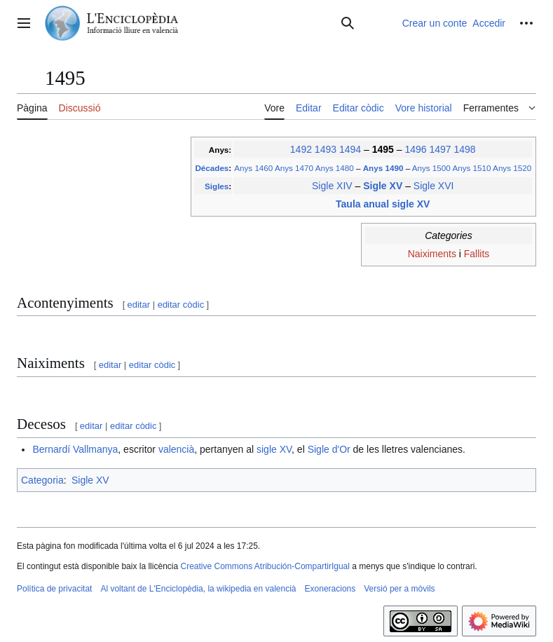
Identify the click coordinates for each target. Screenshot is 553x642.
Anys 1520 (512, 167)
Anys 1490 (384, 167)
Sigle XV (384, 185)
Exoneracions (330, 589)
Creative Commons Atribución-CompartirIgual (264, 566)
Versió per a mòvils (399, 589)
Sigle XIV (332, 185)
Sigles (216, 186)
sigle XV (274, 449)
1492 (301, 149)
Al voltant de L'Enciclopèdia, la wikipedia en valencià (198, 589)
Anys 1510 (471, 167)
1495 (384, 149)
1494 (350, 149)
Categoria (42, 480)
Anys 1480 (334, 167)
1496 (415, 149)
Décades (211, 167)
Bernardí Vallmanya (75, 449)
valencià (176, 449)
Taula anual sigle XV (383, 204)
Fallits (477, 253)
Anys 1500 (431, 167)
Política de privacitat (54, 589)
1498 (464, 149)
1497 (440, 149)
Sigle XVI (434, 185)
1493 (325, 149)
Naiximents (432, 253)
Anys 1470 (294, 167)
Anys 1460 (253, 167)
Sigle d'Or (329, 449)
